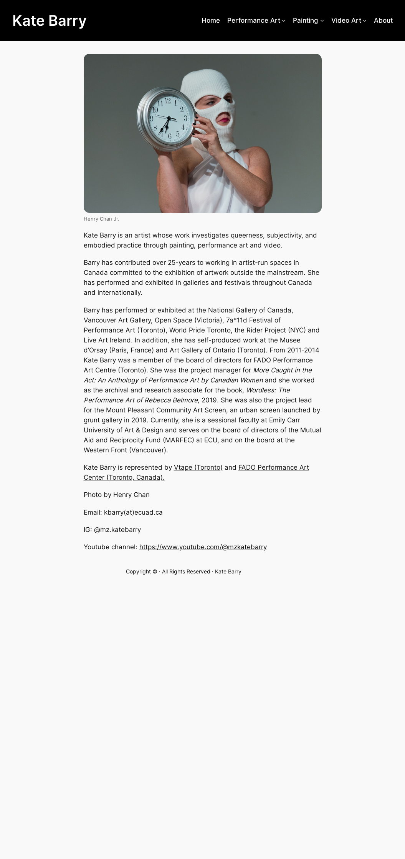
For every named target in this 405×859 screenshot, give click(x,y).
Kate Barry (49, 20)
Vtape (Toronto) (198, 467)
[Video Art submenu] (365, 20)
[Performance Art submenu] (284, 20)
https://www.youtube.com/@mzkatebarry (203, 547)
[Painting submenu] (322, 20)
